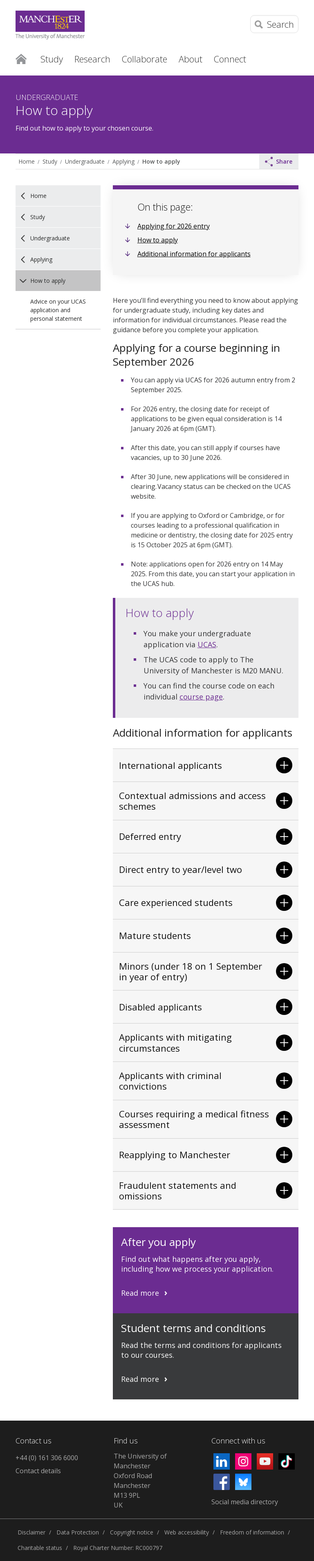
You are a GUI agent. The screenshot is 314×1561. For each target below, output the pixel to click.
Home (21, 58)
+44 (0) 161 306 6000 (47, 1457)
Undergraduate (85, 161)
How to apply (161, 161)
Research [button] (92, 59)
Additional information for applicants (194, 253)
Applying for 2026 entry (173, 226)
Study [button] (51, 59)
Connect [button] (230, 59)
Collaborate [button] (144, 59)
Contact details (38, 1470)
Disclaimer (31, 1532)
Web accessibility (186, 1532)
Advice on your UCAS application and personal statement (58, 310)
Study (50, 161)
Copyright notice (131, 1532)
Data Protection (77, 1532)
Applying (123, 161)
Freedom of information (252, 1532)
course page (201, 697)
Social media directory (244, 1501)
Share (279, 162)
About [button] (190, 59)
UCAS (206, 644)
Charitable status (40, 1548)
